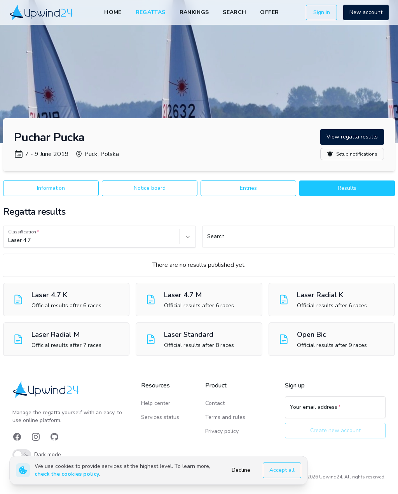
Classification (22, 232)
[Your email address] (335, 411)
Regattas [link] (151, 12)
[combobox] (9, 240)
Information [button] (51, 188)
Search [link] (234, 12)
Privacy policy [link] (222, 431)
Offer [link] (269, 12)
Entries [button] (248, 188)
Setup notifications (352, 154)
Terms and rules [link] (225, 417)
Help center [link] (155, 403)
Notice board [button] (150, 188)
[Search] (298, 240)
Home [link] (112, 12)
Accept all (282, 470)
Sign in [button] (321, 12)
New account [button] (365, 12)
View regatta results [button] (352, 136)
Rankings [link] (194, 12)
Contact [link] (215, 403)
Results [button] (347, 188)
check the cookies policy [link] (67, 474)
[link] (41, 12)
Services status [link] (160, 417)
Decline (241, 470)
